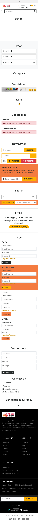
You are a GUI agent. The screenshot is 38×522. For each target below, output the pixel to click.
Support (5, 449)
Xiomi (14, 492)
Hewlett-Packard (24, 485)
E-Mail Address (7, 246)
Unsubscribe (28, 161)
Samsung (31, 488)
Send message (7, 372)
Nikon (19, 488)
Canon (10, 485)
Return (5, 446)
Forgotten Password (9, 259)
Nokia (24, 488)
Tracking (6, 451)
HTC (15, 485)
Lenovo (4, 488)
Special (24, 451)
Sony (4, 492)
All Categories (7, 203)
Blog (23, 446)
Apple (4, 485)
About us (24, 443)
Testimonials (26, 454)
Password (5, 253)
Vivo (8, 492)
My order (6, 443)
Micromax (12, 488)
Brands (24, 449)
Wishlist (5, 454)
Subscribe (30, 150)
